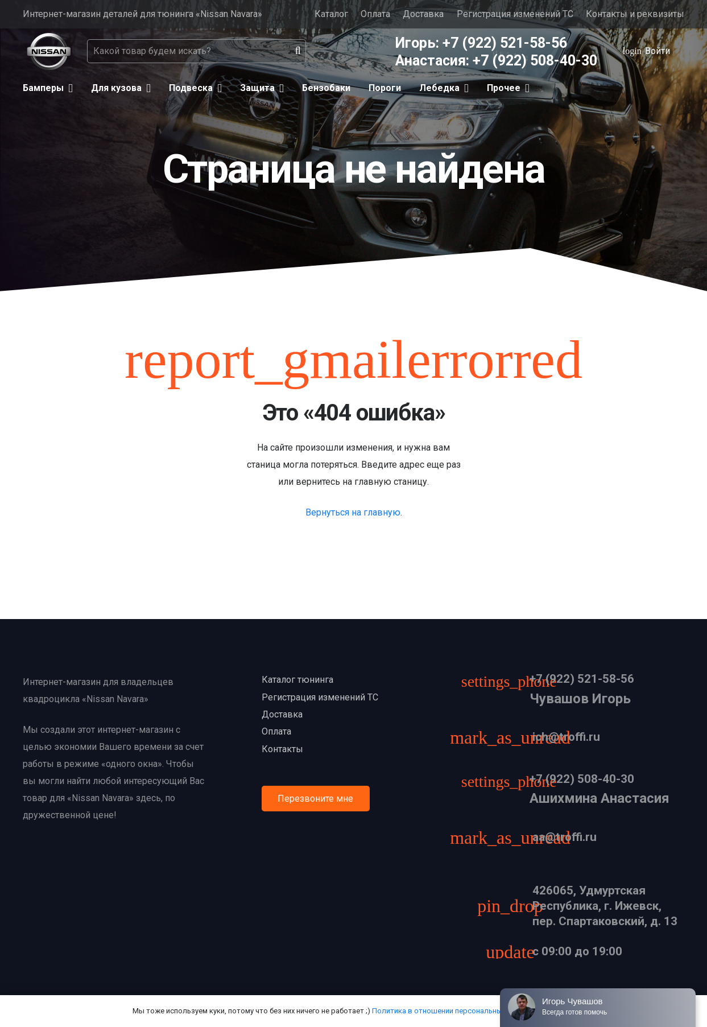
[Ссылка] (49, 51)
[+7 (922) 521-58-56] (514, 683)
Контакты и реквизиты (635, 14)
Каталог (331, 14)
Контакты (282, 749)
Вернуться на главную (352, 512)
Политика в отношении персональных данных (452, 1011)
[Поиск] (298, 51)
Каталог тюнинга (297, 679)
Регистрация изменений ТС (515, 14)
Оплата (375, 14)
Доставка (423, 14)
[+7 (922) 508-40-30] (514, 783)
